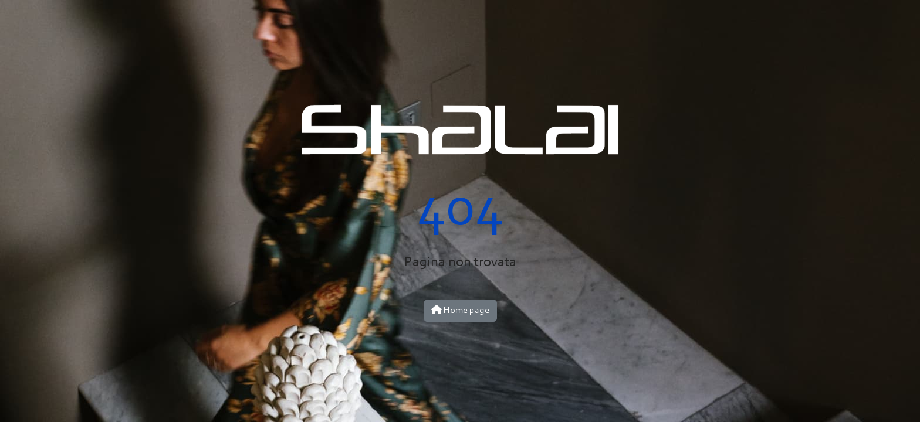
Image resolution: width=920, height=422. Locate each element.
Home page (460, 310)
